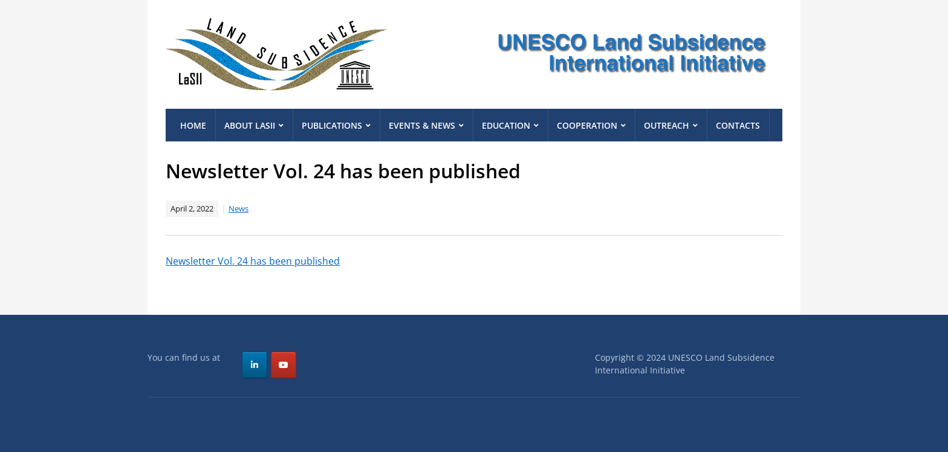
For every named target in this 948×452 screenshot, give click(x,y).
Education (506, 125)
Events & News (422, 125)
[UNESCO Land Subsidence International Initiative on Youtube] (283, 365)
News (238, 208)
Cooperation (587, 125)
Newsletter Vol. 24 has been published (253, 261)
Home (193, 125)
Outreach (666, 125)
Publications (332, 125)
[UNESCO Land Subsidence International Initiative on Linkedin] (254, 365)
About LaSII (249, 125)
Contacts (738, 125)
